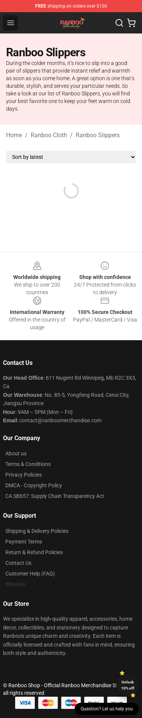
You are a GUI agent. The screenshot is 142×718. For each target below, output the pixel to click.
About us (16, 453)
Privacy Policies (23, 475)
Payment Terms (23, 542)
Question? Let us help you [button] (107, 709)
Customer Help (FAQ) (30, 574)
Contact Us (18, 563)
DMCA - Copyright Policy (33, 485)
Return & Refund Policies (34, 552)
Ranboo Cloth (49, 135)
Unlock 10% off (127, 685)
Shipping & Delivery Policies (37, 531)
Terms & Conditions (28, 464)
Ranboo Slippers (98, 135)
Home (14, 135)
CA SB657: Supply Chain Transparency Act (54, 496)
